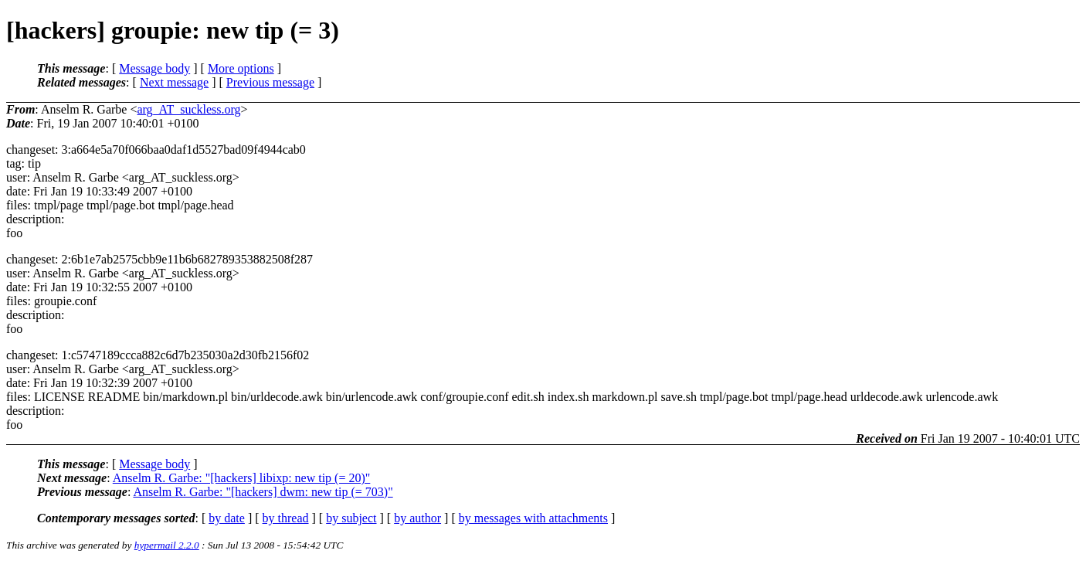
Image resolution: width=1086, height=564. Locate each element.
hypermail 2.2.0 (166, 545)
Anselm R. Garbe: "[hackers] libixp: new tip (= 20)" (242, 477)
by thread (286, 518)
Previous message (270, 82)
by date (227, 518)
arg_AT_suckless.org (188, 109)
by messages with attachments (533, 518)
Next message (174, 82)
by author (417, 518)
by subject (351, 518)
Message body (154, 68)
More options (241, 68)
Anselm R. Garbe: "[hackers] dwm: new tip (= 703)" (262, 491)
